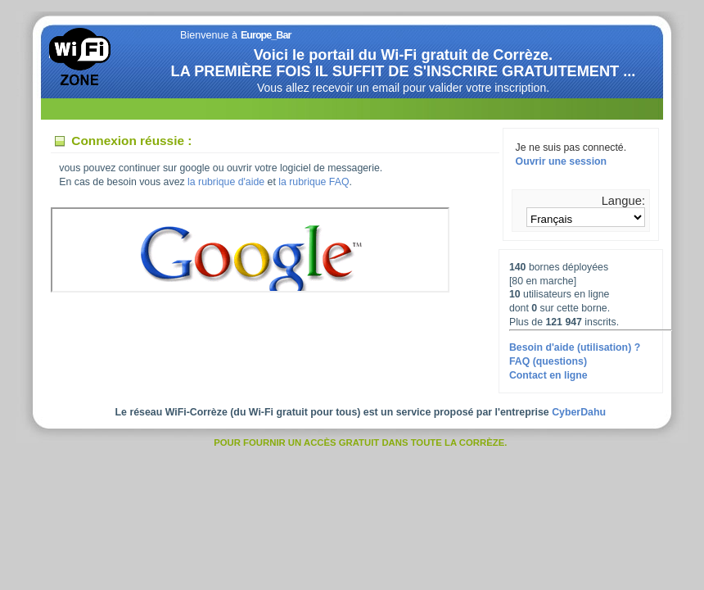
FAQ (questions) (548, 361)
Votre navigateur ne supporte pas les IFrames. (250, 250)
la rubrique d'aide (225, 182)
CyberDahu (579, 412)
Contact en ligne (548, 375)
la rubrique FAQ (313, 182)
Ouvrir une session (561, 161)
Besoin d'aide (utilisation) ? (574, 347)
